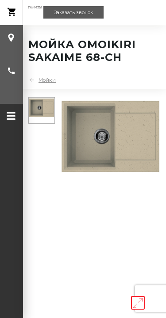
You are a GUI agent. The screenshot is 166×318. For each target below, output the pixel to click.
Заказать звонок (73, 12)
